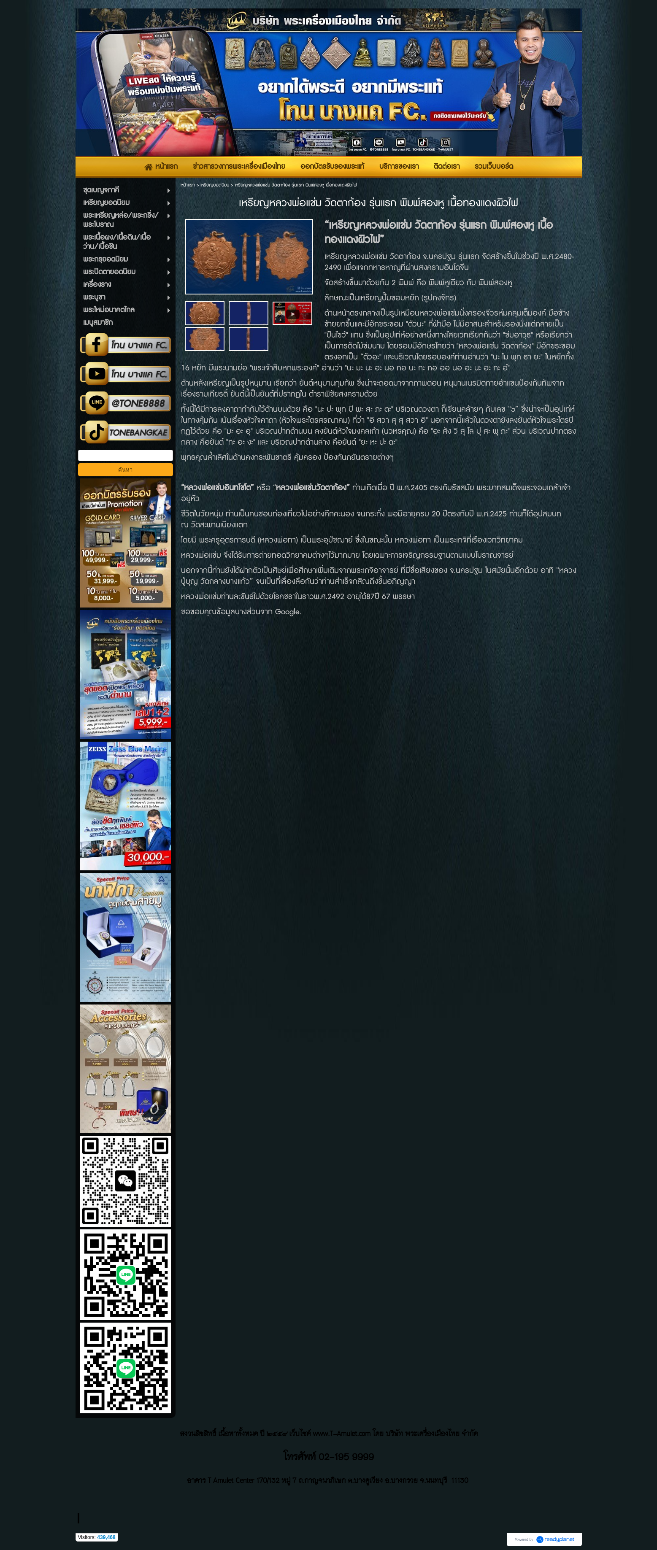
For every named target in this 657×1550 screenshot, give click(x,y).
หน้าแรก (188, 185)
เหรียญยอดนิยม (214, 185)
